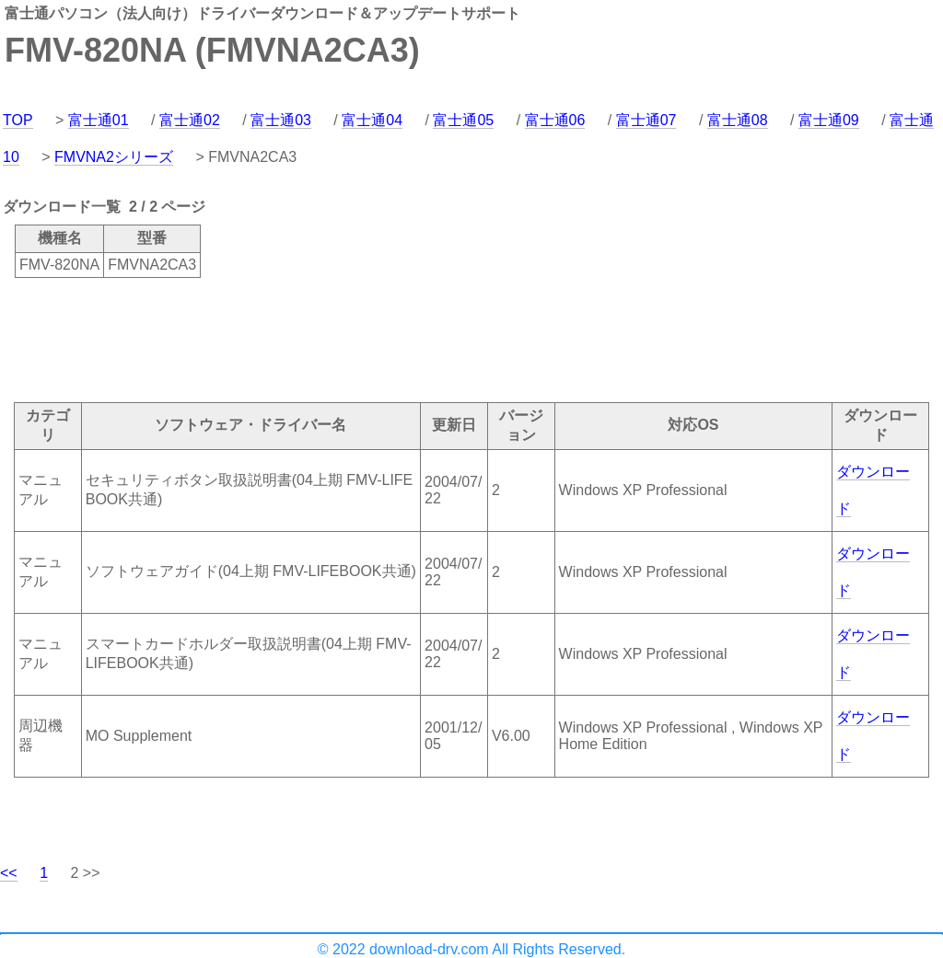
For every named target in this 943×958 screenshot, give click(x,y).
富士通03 (280, 120)
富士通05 (463, 120)
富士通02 (189, 120)
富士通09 (828, 120)
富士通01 (98, 120)
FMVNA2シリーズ (113, 157)
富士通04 (372, 120)
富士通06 (555, 120)
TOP (18, 120)
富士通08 (737, 120)
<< (8, 873)
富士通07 (646, 120)
